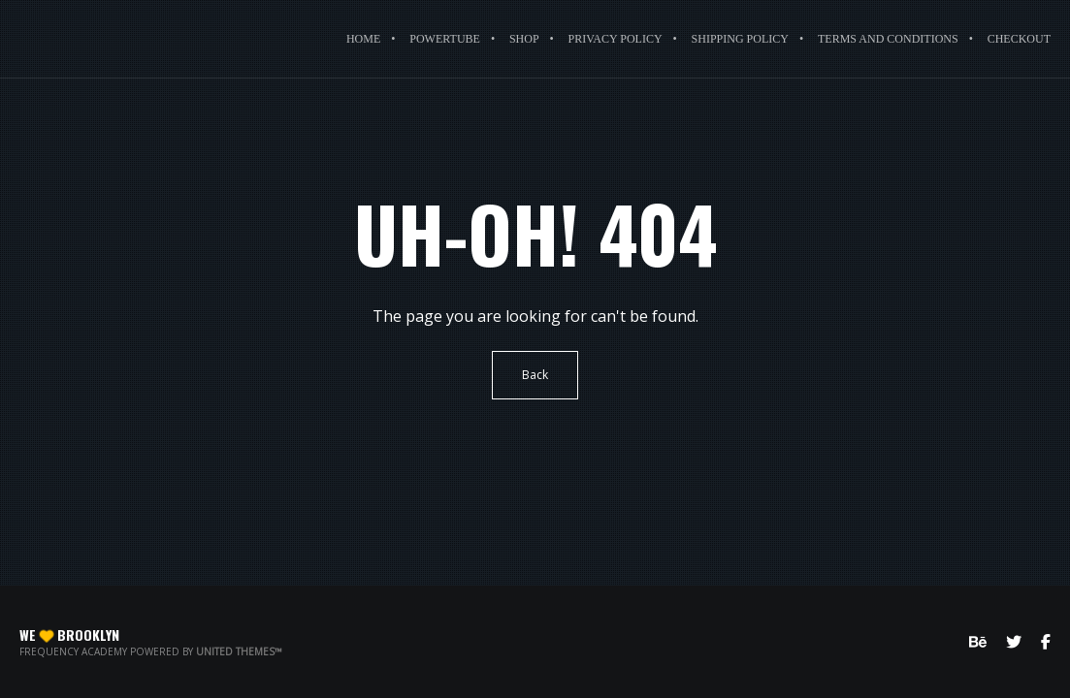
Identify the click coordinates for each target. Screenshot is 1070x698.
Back (535, 374)
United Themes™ (239, 651)
